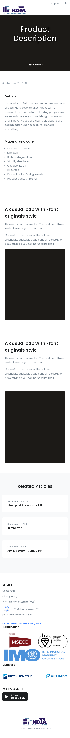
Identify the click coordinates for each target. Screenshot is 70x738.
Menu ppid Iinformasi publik (25, 505)
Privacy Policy (9, 596)
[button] (66, 3)
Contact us (8, 590)
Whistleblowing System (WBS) (18, 601)
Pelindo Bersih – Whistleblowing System (22, 623)
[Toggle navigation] (65, 10)
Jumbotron (14, 528)
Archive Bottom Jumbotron (25, 550)
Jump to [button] (54, 3)
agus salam (35, 64)
